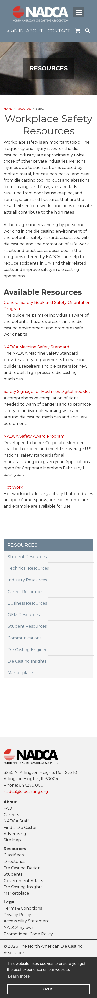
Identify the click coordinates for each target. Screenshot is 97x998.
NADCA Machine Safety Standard (36, 347)
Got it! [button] (48, 989)
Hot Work (13, 487)
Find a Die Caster (20, 827)
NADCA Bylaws (18, 927)
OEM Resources (24, 614)
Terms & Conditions (23, 908)
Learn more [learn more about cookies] (19, 976)
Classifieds (14, 855)
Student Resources (27, 556)
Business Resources (27, 603)
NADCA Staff (16, 821)
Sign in (15, 30)
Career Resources (25, 591)
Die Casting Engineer (28, 649)
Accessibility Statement (26, 921)
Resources (24, 108)
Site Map (12, 840)
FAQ (8, 808)
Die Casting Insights (27, 661)
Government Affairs (23, 880)
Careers (11, 814)
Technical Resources (28, 568)
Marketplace (20, 672)
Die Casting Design (22, 868)
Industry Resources (27, 580)
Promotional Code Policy (28, 934)
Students (13, 874)
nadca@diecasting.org (26, 791)
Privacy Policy (17, 914)
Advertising (15, 834)
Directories (14, 861)
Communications (24, 638)
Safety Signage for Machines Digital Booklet (47, 391)
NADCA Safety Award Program (34, 436)
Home (8, 108)
